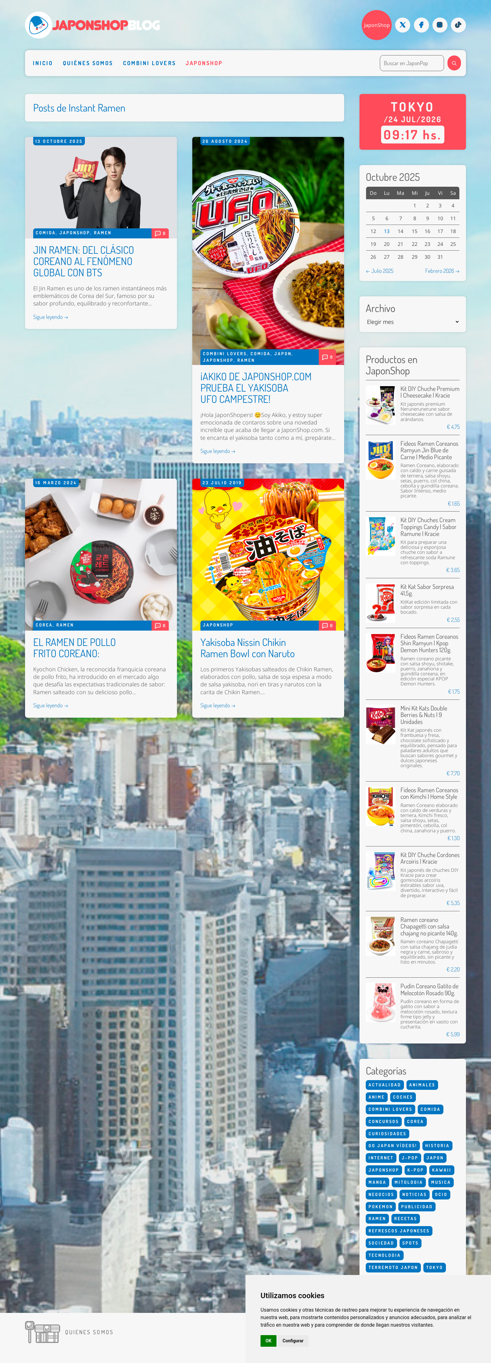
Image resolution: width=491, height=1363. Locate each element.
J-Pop (410, 1157)
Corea (44, 624)
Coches (403, 1097)
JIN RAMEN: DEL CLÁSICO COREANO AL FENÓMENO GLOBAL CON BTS (83, 261)
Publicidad (417, 1206)
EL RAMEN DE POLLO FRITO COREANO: (74, 647)
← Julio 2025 (379, 270)
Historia (437, 1145)
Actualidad (385, 1084)
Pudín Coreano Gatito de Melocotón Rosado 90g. (429, 989)
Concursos (384, 1121)
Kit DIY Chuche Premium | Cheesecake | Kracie (430, 392)
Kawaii (442, 1170)
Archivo (380, 308)
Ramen (102, 232)
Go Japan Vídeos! (393, 1145)
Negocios (381, 1194)
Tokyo (434, 1267)
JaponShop (377, 25)
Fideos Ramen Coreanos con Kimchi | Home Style (429, 793)
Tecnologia (385, 1255)
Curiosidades (387, 1133)
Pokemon (381, 1206)
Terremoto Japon (393, 1267)
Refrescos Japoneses (399, 1230)
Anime (377, 1097)
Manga (377, 1182)
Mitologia (409, 1182)
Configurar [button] (293, 1340)
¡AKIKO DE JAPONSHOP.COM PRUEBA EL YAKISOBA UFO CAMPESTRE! (256, 387)
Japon (283, 353)
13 (387, 231)
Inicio (43, 63)
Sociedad (381, 1243)
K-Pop (415, 1170)
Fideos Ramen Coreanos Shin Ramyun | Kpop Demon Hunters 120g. (429, 643)
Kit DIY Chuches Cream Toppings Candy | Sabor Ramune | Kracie (429, 526)
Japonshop (204, 63)
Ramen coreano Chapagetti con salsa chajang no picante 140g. (429, 926)
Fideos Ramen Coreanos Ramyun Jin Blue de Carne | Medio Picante (429, 450)
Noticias (414, 1194)
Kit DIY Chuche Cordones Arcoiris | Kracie (430, 858)
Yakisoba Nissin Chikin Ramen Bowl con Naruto (247, 647)
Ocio (441, 1194)
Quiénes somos (88, 63)
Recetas (405, 1218)
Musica (441, 1182)
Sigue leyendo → (50, 316)
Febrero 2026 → (442, 270)
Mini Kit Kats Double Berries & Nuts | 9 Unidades (424, 715)
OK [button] (268, 1340)
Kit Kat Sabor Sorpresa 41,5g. (427, 590)
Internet (381, 1157)
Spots (410, 1243)
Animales (422, 1084)
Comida (46, 232)
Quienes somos (89, 1332)
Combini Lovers (149, 63)
